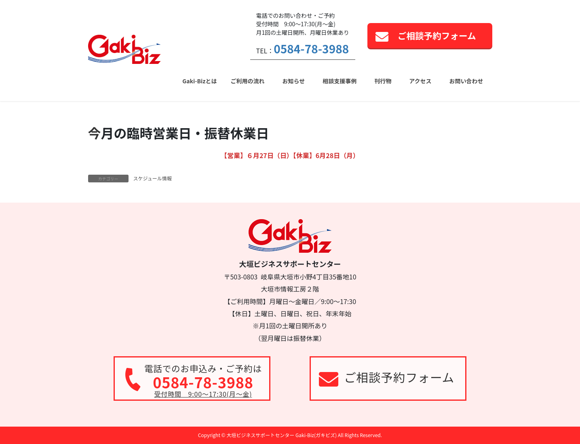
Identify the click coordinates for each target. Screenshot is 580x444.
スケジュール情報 (152, 178)
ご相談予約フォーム (437, 35)
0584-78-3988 (311, 48)
